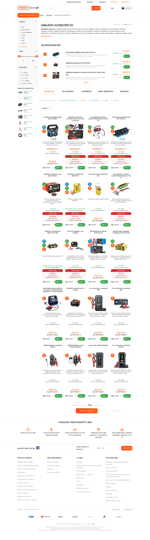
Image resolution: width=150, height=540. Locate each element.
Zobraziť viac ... (47, 36)
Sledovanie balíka (53, 473)
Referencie (80, 485)
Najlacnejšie (68, 91)
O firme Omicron (112, 479)
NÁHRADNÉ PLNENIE (25, 470)
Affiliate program (82, 496)
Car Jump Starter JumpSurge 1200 (98, 294)
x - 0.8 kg (24, 72)
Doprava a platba (53, 480)
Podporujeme (81, 479)
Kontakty (102, 2)
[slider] (19, 56)
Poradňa (79, 470)
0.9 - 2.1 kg (25, 75)
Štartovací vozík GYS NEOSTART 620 (98, 177)
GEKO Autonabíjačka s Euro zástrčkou (75, 235)
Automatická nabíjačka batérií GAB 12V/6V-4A (121, 118)
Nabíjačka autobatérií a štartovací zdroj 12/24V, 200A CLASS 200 (75, 119)
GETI (23, 38)
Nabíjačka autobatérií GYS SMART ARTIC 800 (53, 235)
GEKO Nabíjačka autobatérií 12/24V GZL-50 (98, 235)
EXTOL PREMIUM (27, 32)
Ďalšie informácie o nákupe (27, 507)
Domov (42, 15)
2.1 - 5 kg (24, 78)
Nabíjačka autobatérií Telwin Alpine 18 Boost (52, 177)
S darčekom (95, 100)
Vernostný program (74, 2)
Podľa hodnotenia (105, 91)
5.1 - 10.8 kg (25, 80)
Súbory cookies (23, 501)
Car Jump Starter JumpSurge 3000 (121, 294)
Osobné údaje (128, 517)
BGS (23, 27)
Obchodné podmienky (25, 483)
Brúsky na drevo (111, 498)
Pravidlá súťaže (23, 490)
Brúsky (108, 494)
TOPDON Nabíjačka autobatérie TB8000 (52, 353)
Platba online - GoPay (25, 494)
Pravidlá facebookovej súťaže (28, 473)
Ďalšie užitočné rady (113, 508)
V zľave (106, 100)
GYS (23, 40)
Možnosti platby (53, 470)
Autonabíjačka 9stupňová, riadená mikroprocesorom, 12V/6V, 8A (98, 119)
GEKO (23, 35)
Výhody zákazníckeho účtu (27, 497)
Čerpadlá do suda (112, 505)
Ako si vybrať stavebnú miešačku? (118, 488)
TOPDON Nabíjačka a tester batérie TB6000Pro (75, 353)
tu (93, 531)
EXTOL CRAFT (26, 29)
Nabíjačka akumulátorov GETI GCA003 (75, 294)
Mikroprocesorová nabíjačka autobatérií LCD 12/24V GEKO (121, 235)
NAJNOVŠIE (124, 91)
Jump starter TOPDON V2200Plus (98, 353)
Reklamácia (22, 480)
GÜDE (23, 43)
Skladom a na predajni (69, 100)
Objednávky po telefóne (26, 487)
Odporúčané (49, 91)
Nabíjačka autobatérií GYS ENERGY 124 (75, 177)
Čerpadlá (109, 501)
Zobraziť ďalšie (87, 418)
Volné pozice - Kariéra (84, 482)
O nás (78, 489)
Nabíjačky (49, 15)
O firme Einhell (111, 475)
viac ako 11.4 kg (26, 83)
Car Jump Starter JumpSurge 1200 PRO (121, 353)
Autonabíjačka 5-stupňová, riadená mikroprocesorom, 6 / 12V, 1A (121, 178)
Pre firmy (90, 2)
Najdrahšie (87, 91)
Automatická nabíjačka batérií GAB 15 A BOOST (53, 118)
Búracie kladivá (111, 491)
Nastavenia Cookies (24, 504)
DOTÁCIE (50, 477)
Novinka (116, 100)
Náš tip (83, 100)
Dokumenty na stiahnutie (27, 477)
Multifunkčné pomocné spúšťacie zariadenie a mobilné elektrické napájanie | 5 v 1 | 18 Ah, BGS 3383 (52, 295)
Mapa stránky (115, 517)
